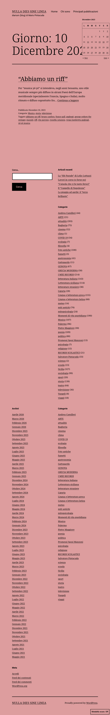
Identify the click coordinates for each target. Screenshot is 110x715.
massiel (29, 120)
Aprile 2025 (18, 463)
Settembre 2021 (20, 640)
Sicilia (61, 369)
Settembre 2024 (20, 492)
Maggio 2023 (18, 558)
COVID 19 (63, 237)
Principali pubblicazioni (85, 11)
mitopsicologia (65, 311)
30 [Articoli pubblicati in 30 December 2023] (103, 53)
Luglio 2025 (18, 451)
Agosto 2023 (18, 546)
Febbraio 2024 (19, 521)
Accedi (15, 673)
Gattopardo (64, 262)
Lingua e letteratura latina (71, 299)
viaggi (61, 397)
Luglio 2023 (18, 550)
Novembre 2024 (20, 484)
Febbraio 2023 (19, 570)
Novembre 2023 (20, 533)
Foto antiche (64, 249)
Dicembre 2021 (19, 628)
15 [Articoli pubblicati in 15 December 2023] (100, 42)
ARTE (61, 217)
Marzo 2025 (18, 468)
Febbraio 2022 (19, 620)
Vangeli (62, 393)
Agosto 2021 (18, 644)
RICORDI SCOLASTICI (69, 352)
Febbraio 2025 (19, 472)
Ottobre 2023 (18, 537)
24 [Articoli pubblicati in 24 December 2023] (107, 47)
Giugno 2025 (18, 455)
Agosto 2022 (18, 595)
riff (35, 120)
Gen (106, 58)
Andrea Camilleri (67, 213)
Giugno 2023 (18, 554)
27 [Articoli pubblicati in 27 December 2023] (92, 53)
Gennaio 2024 (19, 525)
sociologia (63, 373)
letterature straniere (68, 286)
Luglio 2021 (18, 648)
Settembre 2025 (20, 443)
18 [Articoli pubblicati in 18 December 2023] (84, 47)
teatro (61, 385)
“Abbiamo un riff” (43, 79)
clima (61, 233)
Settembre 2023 (20, 541)
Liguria (61, 291)
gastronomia (64, 258)
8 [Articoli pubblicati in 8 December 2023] (99, 36)
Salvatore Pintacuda (68, 356)
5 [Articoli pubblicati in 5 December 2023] (88, 36)
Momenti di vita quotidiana (72, 315)
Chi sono (65, 11)
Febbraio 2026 (19, 422)
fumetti (62, 254)
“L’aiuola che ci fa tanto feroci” (74, 184)
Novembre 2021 (20, 632)
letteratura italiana (68, 278)
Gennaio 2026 (19, 426)
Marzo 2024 (18, 517)
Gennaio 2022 (19, 624)
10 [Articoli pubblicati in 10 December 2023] (107, 36)
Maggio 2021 (18, 656)
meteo (61, 303)
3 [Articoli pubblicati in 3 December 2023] (107, 31)
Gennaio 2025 (19, 476)
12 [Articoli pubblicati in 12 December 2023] (88, 42)
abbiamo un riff (33, 116)
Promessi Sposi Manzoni (70, 340)
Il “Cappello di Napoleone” (71, 188)
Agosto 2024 (18, 496)
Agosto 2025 (18, 447)
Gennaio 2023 (19, 574)
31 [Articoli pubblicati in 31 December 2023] (107, 53)
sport (60, 377)
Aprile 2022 (18, 611)
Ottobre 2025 (18, 439)
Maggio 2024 (18, 509)
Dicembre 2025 (19, 431)
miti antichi (64, 307)
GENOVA (62, 266)
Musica (31, 113)
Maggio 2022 (18, 607)
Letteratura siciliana (68, 282)
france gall (60, 116)
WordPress (91, 702)
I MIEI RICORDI (66, 274)
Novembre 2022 (20, 583)
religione (62, 348)
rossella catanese (57, 120)
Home (54, 11)
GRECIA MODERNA (68, 270)
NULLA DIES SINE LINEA (29, 11)
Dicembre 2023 (19, 529)
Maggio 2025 (18, 459)
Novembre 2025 (20, 435)
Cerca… (15, 170)
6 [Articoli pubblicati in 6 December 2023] (91, 36)
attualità (62, 221)
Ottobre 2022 (18, 587)
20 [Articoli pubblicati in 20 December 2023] (92, 47)
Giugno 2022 (18, 603)
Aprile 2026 (18, 414)
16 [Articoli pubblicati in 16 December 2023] (103, 42)
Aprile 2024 (18, 513)
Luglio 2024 (18, 500)
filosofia (62, 245)
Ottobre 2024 (18, 488)
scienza (62, 360)
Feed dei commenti (22, 681)
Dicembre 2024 (19, 480)
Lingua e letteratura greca (71, 295)
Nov (85, 58)
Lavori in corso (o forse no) (72, 179)
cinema (62, 229)
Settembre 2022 (20, 591)
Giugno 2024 (18, 505)
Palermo (62, 323)
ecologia (62, 241)
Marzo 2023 (18, 566)
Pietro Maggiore (66, 328)
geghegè (70, 116)
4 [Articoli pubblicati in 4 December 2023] (84, 36)
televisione (47, 113)
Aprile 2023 (18, 562)
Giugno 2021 (18, 652)
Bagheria (62, 225)
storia (38, 113)
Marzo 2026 (18, 418)
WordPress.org (19, 685)
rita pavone (43, 120)
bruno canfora (48, 116)
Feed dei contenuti (21, 677)
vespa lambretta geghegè (77, 120)
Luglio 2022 (18, 599)
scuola (61, 365)
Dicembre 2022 (19, 578)
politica (62, 336)
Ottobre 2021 (18, 636)
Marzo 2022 (18, 615)
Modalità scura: (100, 711)
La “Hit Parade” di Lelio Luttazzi (74, 175)
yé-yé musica (24, 123)
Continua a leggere (68, 100)
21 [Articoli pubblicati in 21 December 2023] (96, 47)
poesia (61, 332)
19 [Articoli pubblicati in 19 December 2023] (88, 47)
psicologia (63, 344)
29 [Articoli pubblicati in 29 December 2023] (100, 53)
